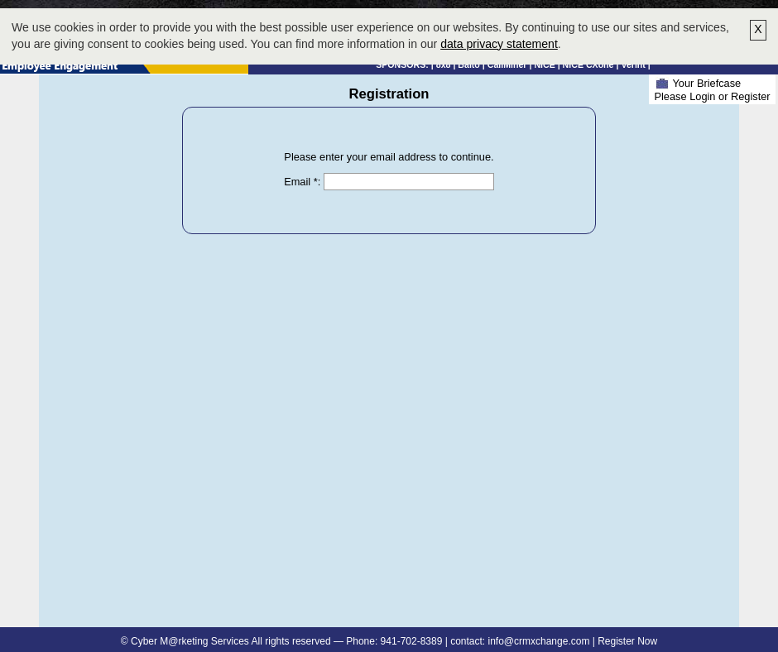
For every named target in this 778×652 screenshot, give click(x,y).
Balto (469, 65)
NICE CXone (588, 65)
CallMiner (507, 65)
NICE (544, 65)
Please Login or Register (712, 96)
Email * (301, 181)
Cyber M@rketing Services (190, 641)
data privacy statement (499, 43)
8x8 (443, 65)
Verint (633, 65)
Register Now (627, 641)
